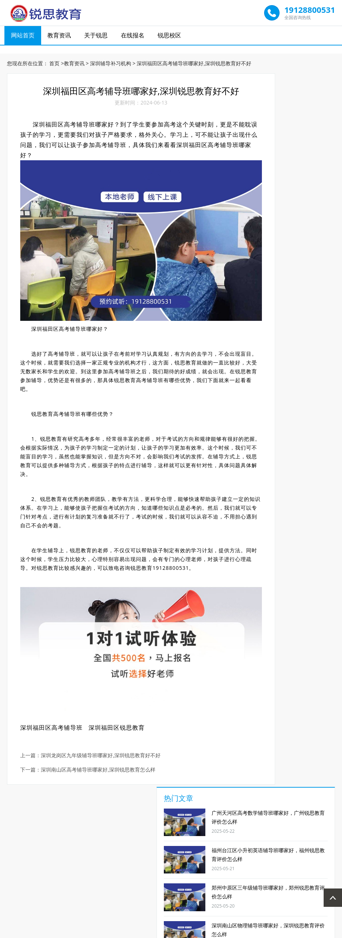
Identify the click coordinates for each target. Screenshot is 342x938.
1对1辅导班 (34, 837)
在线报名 (133, 37)
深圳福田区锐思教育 (120, 691)
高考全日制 (229, 837)
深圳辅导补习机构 (110, 58)
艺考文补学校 (268, 837)
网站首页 (25, 37)
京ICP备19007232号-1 (175, 931)
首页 (54, 58)
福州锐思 (156, 885)
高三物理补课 (151, 837)
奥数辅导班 (307, 837)
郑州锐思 (215, 885)
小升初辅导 (190, 837)
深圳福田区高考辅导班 (55, 691)
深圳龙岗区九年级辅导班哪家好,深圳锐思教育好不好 (104, 719)
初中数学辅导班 (73, 840)
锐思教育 (129, 359)
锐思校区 (169, 37)
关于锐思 (97, 37)
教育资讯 (61, 37)
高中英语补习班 (112, 840)
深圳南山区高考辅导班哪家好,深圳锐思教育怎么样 (101, 733)
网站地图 (212, 931)
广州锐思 (186, 885)
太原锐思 (126, 885)
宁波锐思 (245, 885)
